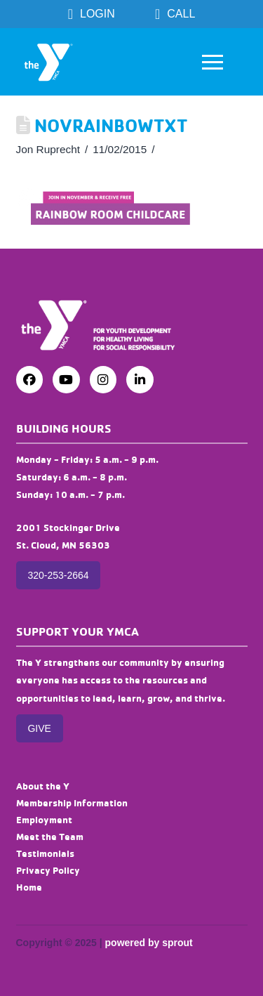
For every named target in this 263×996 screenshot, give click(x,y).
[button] (212, 62)
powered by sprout (149, 942)
